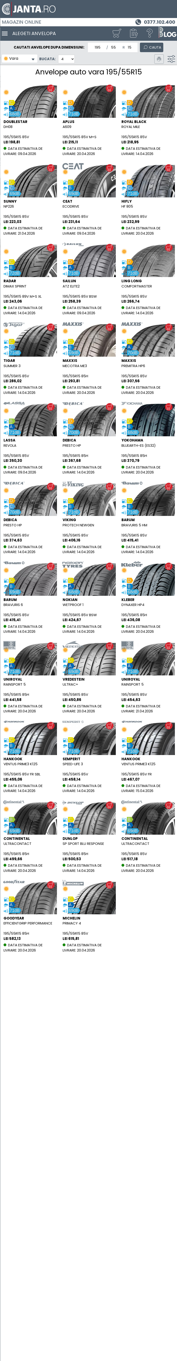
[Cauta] (151, 47)
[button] (133, 33)
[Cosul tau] (116, 33)
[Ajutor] (150, 33)
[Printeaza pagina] (159, 59)
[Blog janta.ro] (167, 33)
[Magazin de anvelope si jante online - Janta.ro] (88, 9)
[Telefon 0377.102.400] (154, 21)
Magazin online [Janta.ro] (21, 22)
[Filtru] (171, 59)
